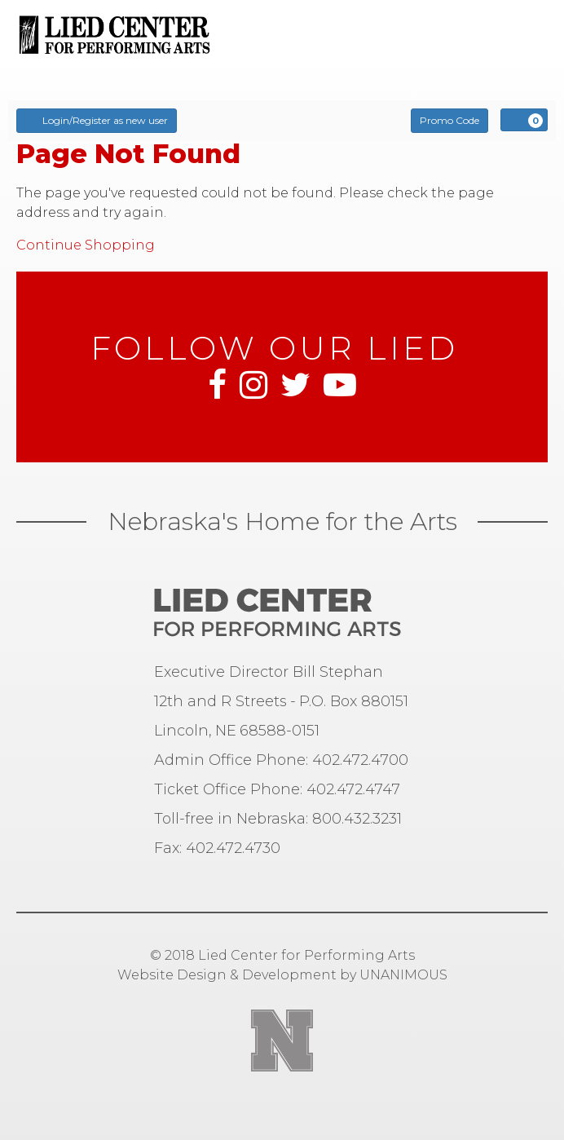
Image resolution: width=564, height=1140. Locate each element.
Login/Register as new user (96, 119)
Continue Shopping (85, 245)
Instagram (253, 385)
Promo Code (449, 120)
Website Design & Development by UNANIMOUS (282, 975)
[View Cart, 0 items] (524, 119)
